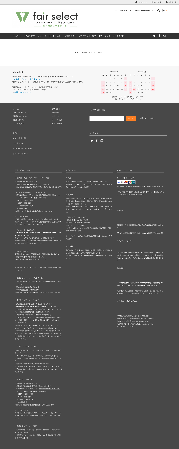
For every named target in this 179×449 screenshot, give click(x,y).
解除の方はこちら (147, 118)
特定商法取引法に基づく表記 (23, 143)
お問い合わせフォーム (23, 92)
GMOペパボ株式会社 (41, 446)
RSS (14, 139)
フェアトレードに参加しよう (50, 36)
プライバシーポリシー (21, 147)
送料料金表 (24, 282)
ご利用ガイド (70, 36)
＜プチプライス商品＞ (44, 260)
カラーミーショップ (8, 446)
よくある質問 (118, 36)
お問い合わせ (104, 36)
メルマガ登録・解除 (87, 36)
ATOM (19, 139)
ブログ (15, 132)
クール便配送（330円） (50, 225)
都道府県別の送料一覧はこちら (49, 187)
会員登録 (171, 2)
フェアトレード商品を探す (23, 36)
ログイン (156, 2)
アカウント (141, 2)
